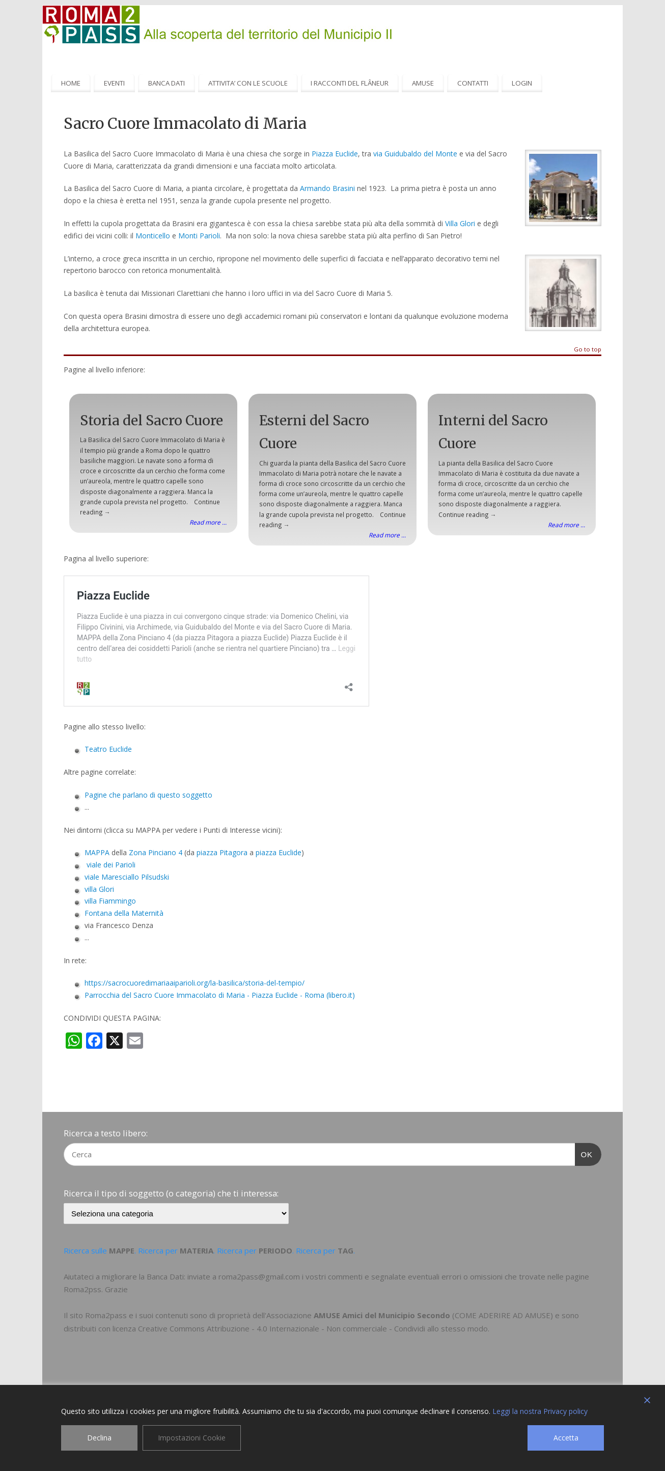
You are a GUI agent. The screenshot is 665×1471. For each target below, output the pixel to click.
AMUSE (423, 83)
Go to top (587, 349)
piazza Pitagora (222, 852)
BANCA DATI (166, 83)
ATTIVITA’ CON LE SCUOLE (248, 83)
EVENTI (114, 83)
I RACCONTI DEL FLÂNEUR (350, 83)
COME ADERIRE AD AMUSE (502, 1315)
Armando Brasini (327, 188)
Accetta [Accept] (565, 1437)
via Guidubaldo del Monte (415, 153)
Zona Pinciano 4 (155, 852)
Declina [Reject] (99, 1437)
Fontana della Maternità (124, 913)
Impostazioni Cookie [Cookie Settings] (192, 1437)
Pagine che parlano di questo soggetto (148, 795)
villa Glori (99, 889)
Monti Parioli (199, 235)
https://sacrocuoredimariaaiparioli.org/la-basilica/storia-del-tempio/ (194, 983)
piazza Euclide (278, 852)
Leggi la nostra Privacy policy (540, 1411)
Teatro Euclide (108, 749)
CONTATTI (472, 83)
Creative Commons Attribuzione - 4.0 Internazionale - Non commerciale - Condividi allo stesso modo (313, 1328)
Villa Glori (460, 223)
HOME (70, 83)
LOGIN (522, 83)
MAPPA (97, 852)
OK (584, 1153)
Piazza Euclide (335, 153)
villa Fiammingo (110, 901)
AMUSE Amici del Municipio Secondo (382, 1315)
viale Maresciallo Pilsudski (127, 877)
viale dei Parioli (111, 864)
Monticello (152, 235)
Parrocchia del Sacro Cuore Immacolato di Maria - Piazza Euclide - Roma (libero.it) (220, 995)
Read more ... (208, 522)
